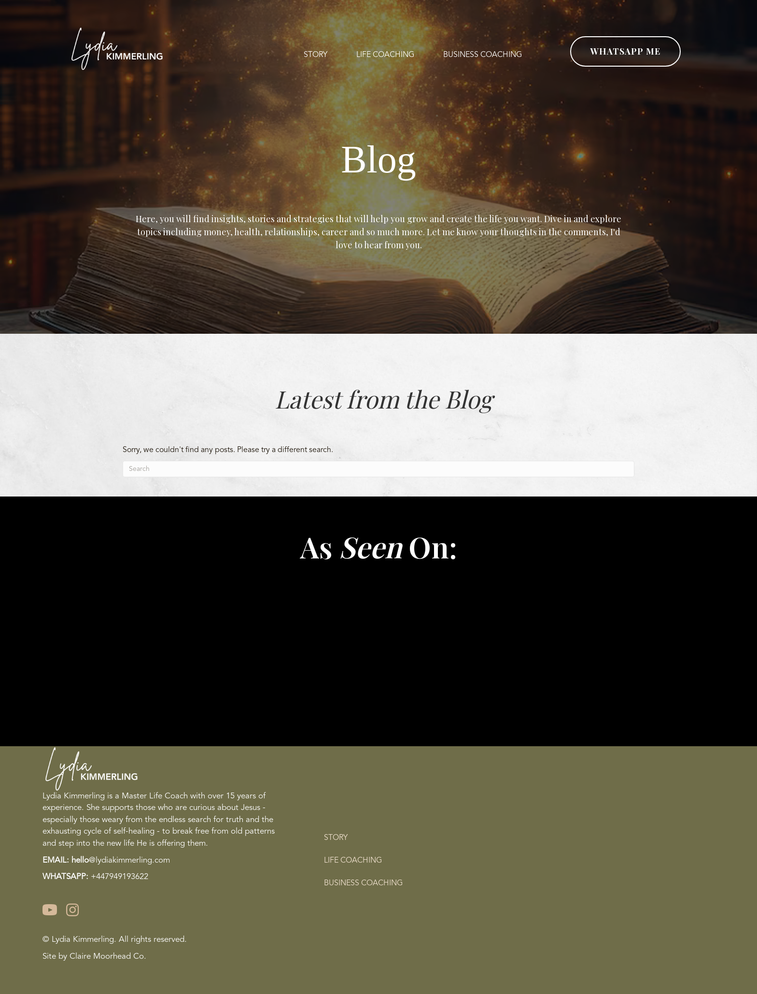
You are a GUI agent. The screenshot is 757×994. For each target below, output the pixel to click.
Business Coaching (363, 883)
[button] (625, 51)
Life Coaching (353, 861)
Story (336, 838)
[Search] (378, 469)
